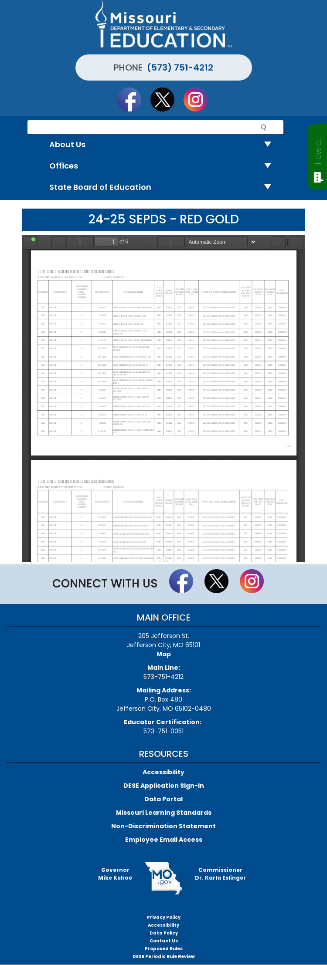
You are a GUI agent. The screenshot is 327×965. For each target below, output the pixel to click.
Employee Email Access (163, 839)
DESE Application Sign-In (163, 785)
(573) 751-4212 (180, 67)
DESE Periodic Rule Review (164, 956)
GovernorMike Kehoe (115, 873)
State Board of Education (163, 187)
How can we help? (318, 149)
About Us (163, 144)
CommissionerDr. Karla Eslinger (220, 873)
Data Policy (164, 933)
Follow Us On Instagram (199, 99)
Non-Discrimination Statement (163, 826)
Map (164, 654)
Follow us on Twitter (166, 99)
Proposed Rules (164, 948)
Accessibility (163, 772)
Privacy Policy (164, 917)
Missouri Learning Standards (163, 812)
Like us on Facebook (133, 99)
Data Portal (163, 799)
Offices (163, 166)
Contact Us (164, 941)
